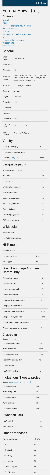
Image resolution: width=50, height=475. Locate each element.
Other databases (9, 45)
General (5, 20)
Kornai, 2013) (15, 158)
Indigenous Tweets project (13, 40)
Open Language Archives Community (17, 34)
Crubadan (6, 37)
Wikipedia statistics (10, 28)
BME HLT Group (41, 3)
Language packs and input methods (16, 26)
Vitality (5, 23)
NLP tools (6, 31)
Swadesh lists (8, 43)
